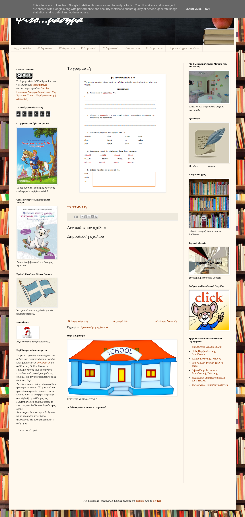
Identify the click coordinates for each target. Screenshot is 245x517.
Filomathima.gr (39, 84)
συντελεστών (43, 362)
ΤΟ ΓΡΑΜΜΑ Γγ (77, 207)
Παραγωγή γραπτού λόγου (184, 48)
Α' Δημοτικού (45, 48)
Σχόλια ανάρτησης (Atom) (94, 327)
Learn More (193, 8)
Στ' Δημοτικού (154, 48)
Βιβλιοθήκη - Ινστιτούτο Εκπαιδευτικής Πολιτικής (205, 372)
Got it (209, 8)
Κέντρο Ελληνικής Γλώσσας (206, 358)
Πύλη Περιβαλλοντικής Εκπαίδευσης (204, 353)
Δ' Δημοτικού (110, 48)
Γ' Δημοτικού (88, 48)
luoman (140, 500)
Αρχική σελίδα (22, 48)
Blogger (157, 500)
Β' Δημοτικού (67, 48)
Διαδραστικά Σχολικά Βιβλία (206, 347)
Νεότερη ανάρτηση (78, 321)
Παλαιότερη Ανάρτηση (165, 321)
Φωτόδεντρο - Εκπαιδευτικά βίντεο (210, 385)
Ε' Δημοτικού (132, 48)
